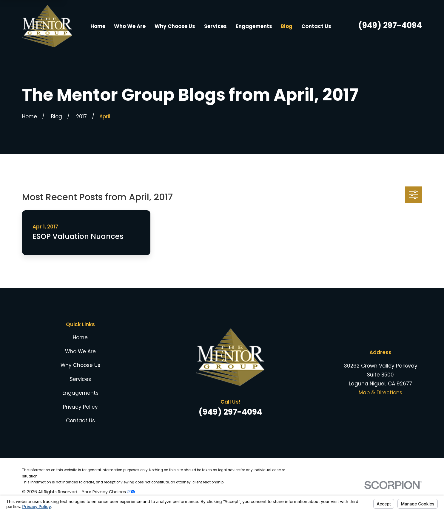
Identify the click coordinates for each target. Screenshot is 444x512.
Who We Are (80, 351)
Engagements (80, 392)
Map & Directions (380, 392)
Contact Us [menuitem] (316, 26)
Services (80, 379)
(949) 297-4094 (390, 25)
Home (80, 337)
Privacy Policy (80, 406)
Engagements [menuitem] (254, 26)
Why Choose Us (80, 365)
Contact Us (80, 420)
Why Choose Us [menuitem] (175, 26)
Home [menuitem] (97, 26)
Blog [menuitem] (286, 26)
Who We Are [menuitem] (130, 26)
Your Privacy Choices (108, 492)
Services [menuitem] (215, 26)
